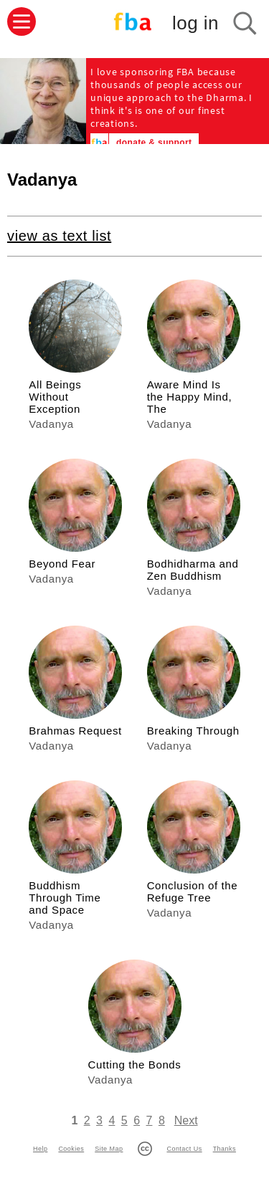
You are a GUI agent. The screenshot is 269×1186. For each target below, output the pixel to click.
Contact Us (184, 1148)
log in (195, 23)
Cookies (71, 1148)
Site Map (109, 1148)
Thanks (224, 1148)
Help (40, 1148)
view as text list (59, 236)
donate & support (154, 143)
